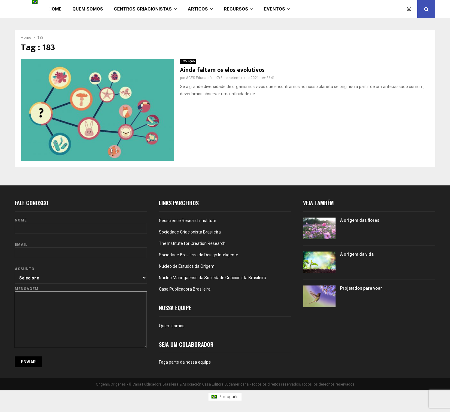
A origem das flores (359, 220)
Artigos (198, 9)
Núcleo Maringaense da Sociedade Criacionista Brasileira (212, 277)
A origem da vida (357, 254)
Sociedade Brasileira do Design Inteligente (198, 254)
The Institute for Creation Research (192, 243)
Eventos (274, 9)
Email (81, 249)
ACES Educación (200, 78)
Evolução (188, 61)
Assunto (81, 273)
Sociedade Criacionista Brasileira (190, 232)
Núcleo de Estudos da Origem (186, 266)
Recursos (236, 9)
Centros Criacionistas (143, 9)
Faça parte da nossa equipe (185, 362)
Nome (81, 224)
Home (55, 9)
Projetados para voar (361, 288)
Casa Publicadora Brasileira (185, 289)
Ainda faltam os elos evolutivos (222, 70)
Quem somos (87, 9)
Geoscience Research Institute (187, 220)
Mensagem (81, 291)
